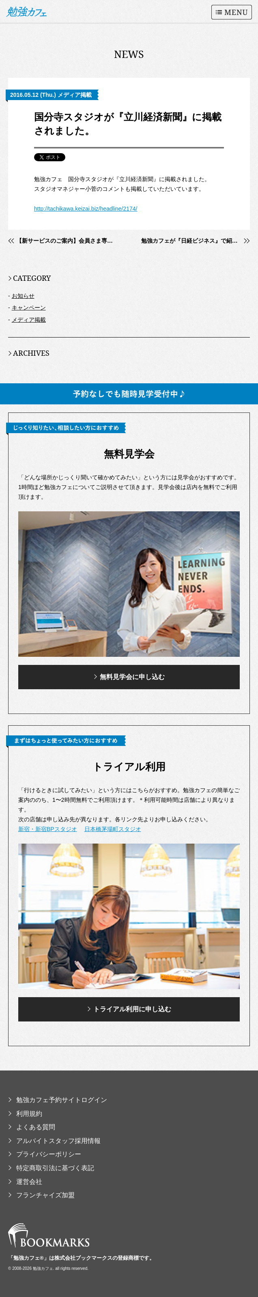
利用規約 (25, 1113)
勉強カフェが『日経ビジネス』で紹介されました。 (195, 240)
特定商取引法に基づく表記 (51, 1168)
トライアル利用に (129, 1009)
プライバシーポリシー (44, 1154)
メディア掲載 (29, 319)
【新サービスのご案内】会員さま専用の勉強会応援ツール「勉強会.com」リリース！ (66, 240)
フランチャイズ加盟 (41, 1195)
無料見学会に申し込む (129, 676)
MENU (231, 12)
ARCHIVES (28, 353)
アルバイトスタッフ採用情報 (54, 1140)
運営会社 (25, 1181)
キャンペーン (29, 307)
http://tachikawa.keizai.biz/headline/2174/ (86, 208)
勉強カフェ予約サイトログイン (57, 1099)
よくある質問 (31, 1127)
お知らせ (23, 296)
